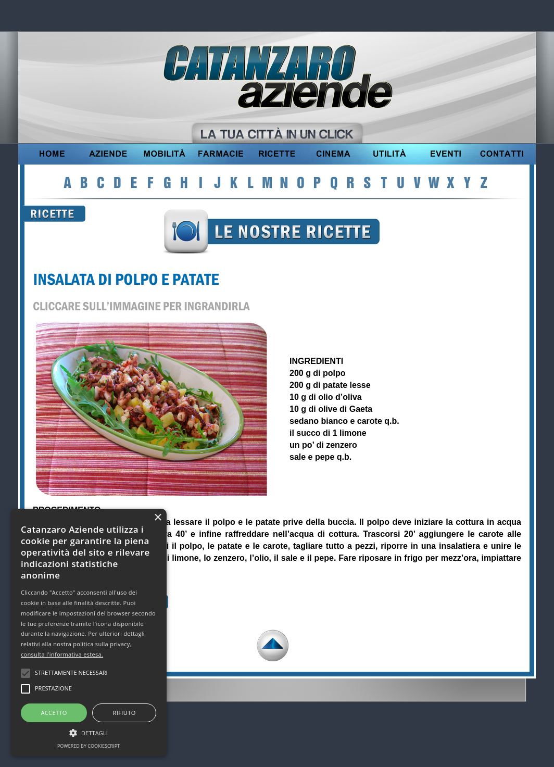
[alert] (88, 633)
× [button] (157, 518)
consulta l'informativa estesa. (62, 654)
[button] (88, 731)
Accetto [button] (54, 712)
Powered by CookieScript (88, 746)
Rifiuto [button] (124, 712)
